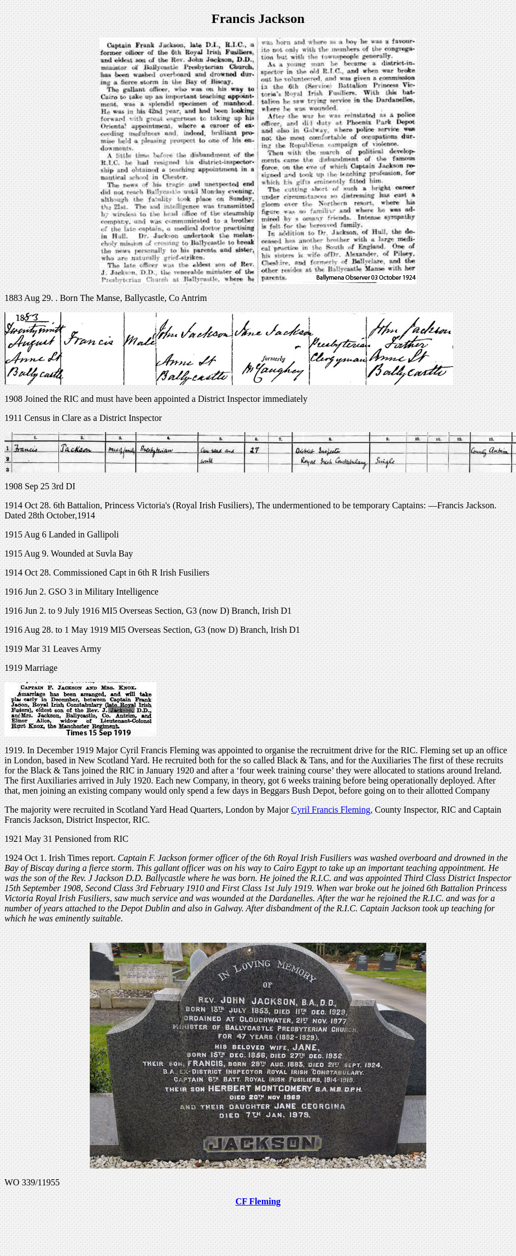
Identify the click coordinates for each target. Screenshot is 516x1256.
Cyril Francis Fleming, (331, 809)
